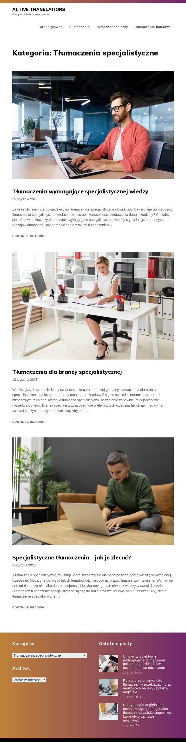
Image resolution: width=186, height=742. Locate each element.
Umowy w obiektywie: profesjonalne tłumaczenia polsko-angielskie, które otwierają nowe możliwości (143, 660)
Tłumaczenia (79, 27)
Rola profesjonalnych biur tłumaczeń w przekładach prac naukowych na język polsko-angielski (146, 683)
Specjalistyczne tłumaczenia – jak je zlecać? (69, 556)
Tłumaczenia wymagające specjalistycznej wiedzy (78, 191)
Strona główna (51, 27)
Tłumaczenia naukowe (152, 27)
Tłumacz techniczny (111, 27)
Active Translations (38, 9)
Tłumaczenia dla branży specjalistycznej (65, 371)
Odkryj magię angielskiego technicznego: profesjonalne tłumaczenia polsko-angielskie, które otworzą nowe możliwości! (148, 707)
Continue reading (28, 235)
